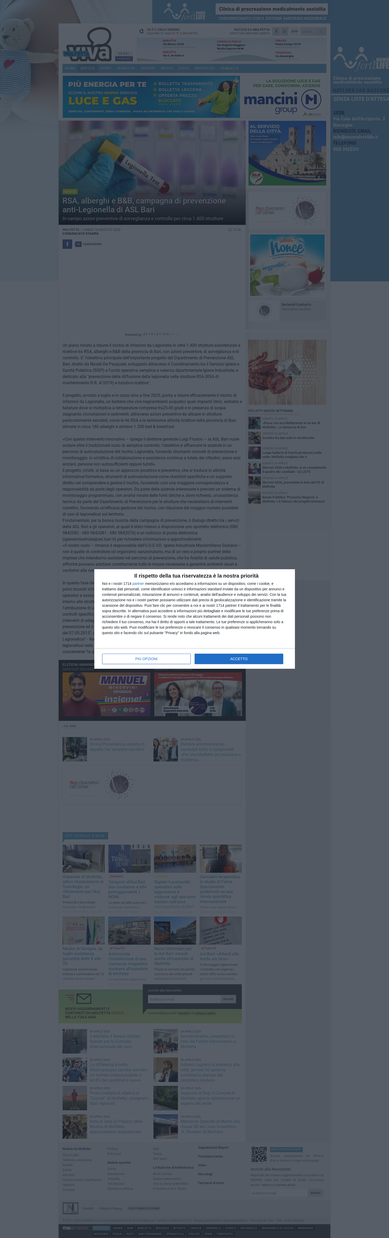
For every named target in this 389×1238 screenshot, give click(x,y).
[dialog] (194, 619)
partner (138, 583)
